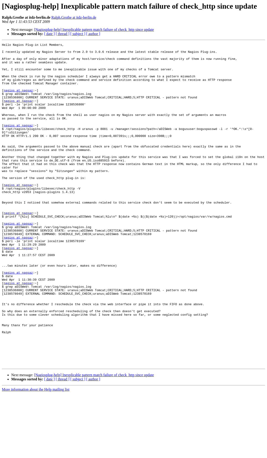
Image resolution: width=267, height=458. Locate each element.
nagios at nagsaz (18, 100)
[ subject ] (77, 34)
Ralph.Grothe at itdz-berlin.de (73, 17)
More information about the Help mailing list (35, 454)
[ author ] (93, 34)
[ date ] (49, 34)
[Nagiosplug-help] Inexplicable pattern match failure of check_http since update (94, 30)
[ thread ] (62, 34)
